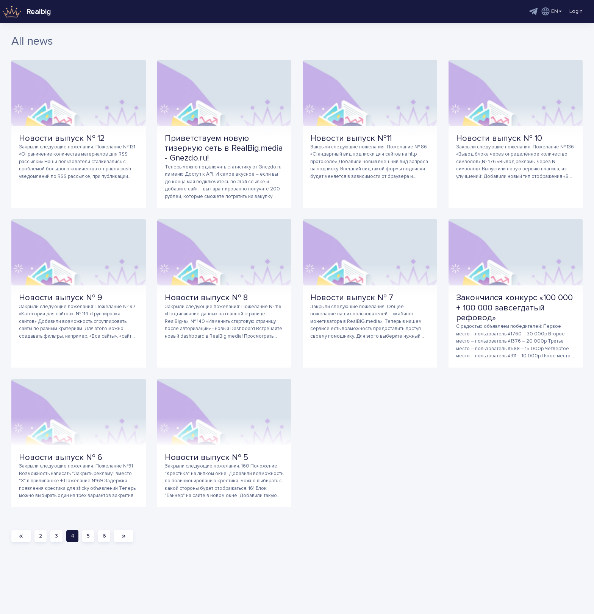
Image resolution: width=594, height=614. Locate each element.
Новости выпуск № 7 (351, 298)
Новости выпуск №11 (351, 138)
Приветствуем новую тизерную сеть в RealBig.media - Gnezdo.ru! (224, 148)
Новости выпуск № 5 (206, 457)
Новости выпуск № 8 (206, 298)
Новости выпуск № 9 (60, 298)
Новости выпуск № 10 (499, 138)
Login (576, 11)
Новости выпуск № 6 (60, 457)
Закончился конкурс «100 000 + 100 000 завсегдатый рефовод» (514, 308)
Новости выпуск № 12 (62, 138)
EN (551, 11)
